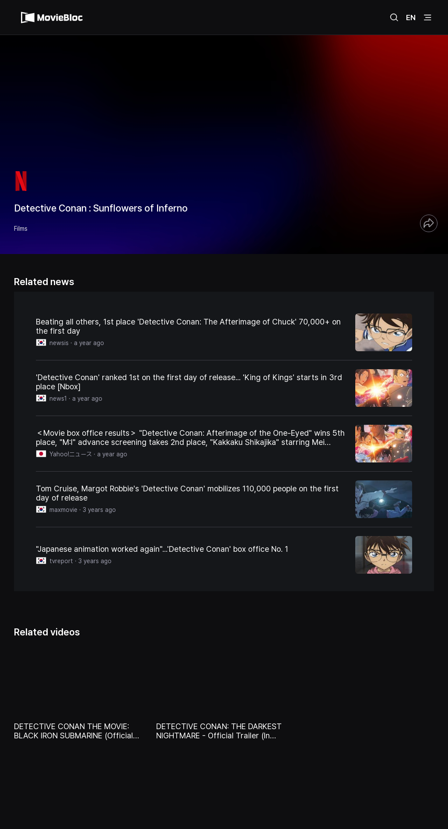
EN (411, 17)
